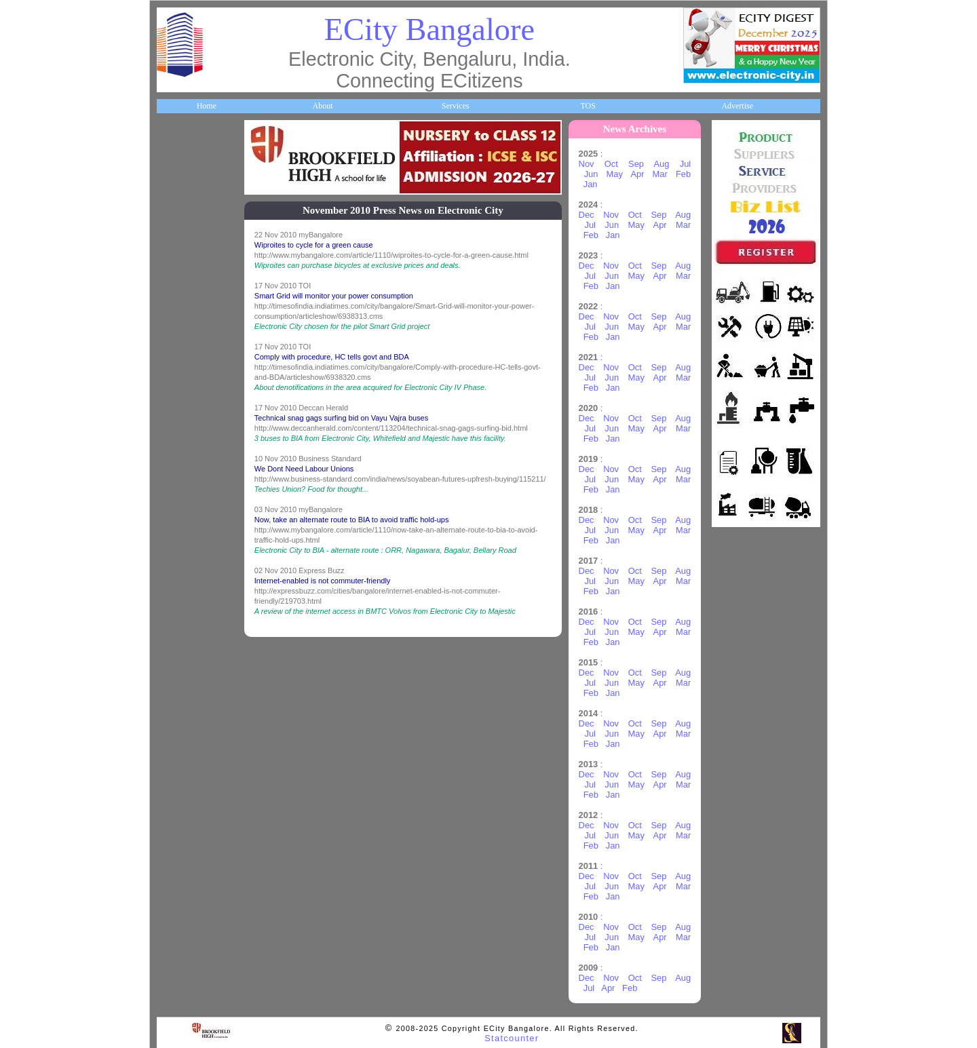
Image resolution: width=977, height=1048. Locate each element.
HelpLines (180, 383)
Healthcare (182, 344)
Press (172, 731)
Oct (612, 164)
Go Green (180, 538)
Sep (637, 164)
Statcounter (511, 1038)
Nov (587, 164)
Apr (638, 174)
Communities (186, 654)
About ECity (185, 189)
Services (456, 106)
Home (206, 106)
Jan (591, 184)
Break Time (183, 692)
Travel (174, 460)
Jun (592, 174)
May (615, 174)
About (322, 106)
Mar (660, 174)
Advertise (737, 106)
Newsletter (181, 498)
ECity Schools (187, 305)
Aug (662, 164)
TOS (587, 106)
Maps (173, 421)
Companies (182, 266)
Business (178, 227)
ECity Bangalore (429, 29)
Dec (587, 215)
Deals (173, 576)
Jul (686, 164)
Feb (683, 174)
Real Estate (183, 615)
